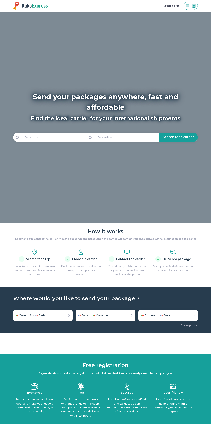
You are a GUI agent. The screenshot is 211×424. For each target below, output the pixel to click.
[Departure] (54, 137)
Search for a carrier (178, 137)
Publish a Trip (170, 5)
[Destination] (128, 137)
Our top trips (189, 325)
